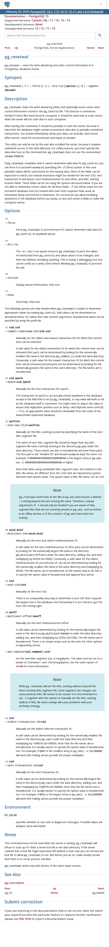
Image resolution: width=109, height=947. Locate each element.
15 (62, 20)
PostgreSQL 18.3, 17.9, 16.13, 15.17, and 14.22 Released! (66, 11)
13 (36, 28)
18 (44, 20)
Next (101, 47)
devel (38, 24)
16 (56, 20)
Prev (7, 47)
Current (37, 20)
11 (47, 28)
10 (53, 28)
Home (90, 47)
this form (25, 904)
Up (16, 47)
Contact (87, 934)
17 (51, 20)
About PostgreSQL (67, 934)
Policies (21, 934)
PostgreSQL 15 (39, 16)
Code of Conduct (40, 934)
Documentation (15, 16)
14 (68, 20)
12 (42, 28)
